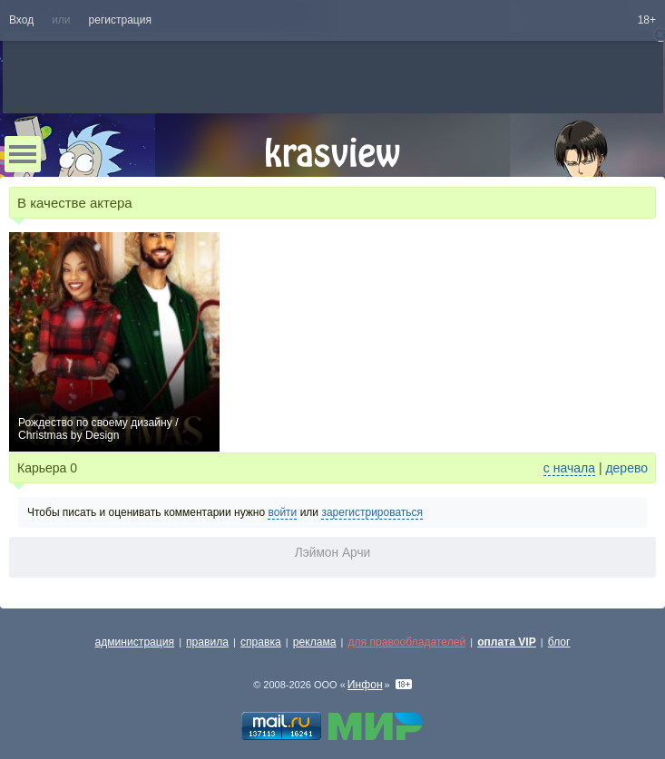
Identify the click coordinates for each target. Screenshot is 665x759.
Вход (21, 20)
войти (282, 512)
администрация (135, 642)
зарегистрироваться (372, 512)
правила (207, 642)
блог (559, 642)
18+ (647, 20)
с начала (569, 468)
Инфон (365, 684)
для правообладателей (406, 642)
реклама (315, 642)
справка (260, 642)
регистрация (120, 20)
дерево (626, 468)
